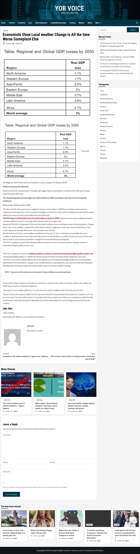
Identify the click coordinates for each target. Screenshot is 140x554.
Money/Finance (106, 126)
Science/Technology (108, 142)
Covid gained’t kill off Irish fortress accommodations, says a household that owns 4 (116, 73)
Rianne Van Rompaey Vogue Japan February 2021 (118, 51)
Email (52, 462)
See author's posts (35, 330)
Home (3, 23)
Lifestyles (104, 122)
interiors (103, 118)
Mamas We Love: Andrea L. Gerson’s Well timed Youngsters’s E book (117, 58)
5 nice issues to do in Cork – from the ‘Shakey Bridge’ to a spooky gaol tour (118, 44)
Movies (81, 23)
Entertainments (41, 23)
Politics (12, 23)
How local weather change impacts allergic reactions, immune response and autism (81, 405)
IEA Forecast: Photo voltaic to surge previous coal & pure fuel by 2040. (72, 356)
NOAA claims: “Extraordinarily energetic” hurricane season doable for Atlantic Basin (46, 405)
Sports (102, 146)
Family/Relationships (58, 23)
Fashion (73, 23)
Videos (103, 154)
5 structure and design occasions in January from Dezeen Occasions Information (118, 65)
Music (90, 23)
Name (6, 462)
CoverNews (87, 550)
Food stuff (104, 110)
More (99, 23)
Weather (5, 30)
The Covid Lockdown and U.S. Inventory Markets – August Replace (14, 405)
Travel (102, 150)
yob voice (69, 8)
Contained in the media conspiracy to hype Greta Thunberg (26, 354)
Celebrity (21, 23)
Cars (30, 23)
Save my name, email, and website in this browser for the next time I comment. (35, 487)
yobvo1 (19, 43)
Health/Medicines (107, 114)
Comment (7, 435)
